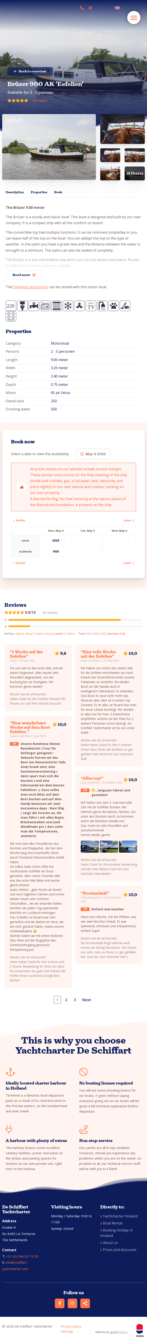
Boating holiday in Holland (116, 1233)
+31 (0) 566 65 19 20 (22, 1256)
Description (15, 192)
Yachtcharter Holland (119, 1216)
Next (86, 999)
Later (129, 520)
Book (58, 192)
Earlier (19, 520)
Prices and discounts (118, 1249)
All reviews (39, 100)
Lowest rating (43, 633)
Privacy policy (71, 1326)
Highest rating (23, 633)
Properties (39, 192)
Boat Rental (111, 1223)
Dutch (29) (98, 633)
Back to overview (30, 71)
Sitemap (67, 1331)
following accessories (30, 287)
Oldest (70, 633)
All (88, 633)
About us (109, 1242)
